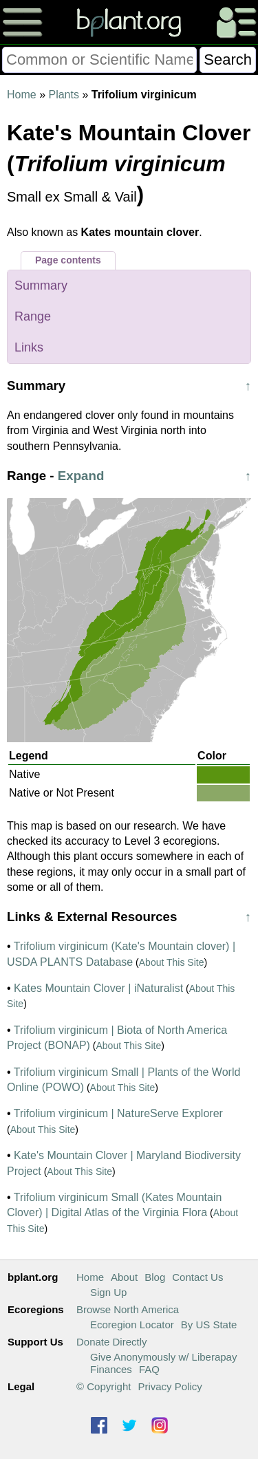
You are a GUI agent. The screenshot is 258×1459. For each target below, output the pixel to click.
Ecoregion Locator (132, 1324)
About (124, 1277)
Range (32, 316)
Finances (111, 1369)
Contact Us (197, 1277)
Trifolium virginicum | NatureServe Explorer (118, 1113)
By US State (209, 1324)
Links (28, 347)
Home (21, 94)
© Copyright (103, 1386)
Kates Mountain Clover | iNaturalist (98, 988)
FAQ (149, 1369)
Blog (154, 1277)
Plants (63, 94)
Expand (81, 475)
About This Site (171, 962)
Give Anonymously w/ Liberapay (163, 1357)
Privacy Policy (170, 1386)
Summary (40, 285)
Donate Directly (111, 1342)
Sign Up (108, 1292)
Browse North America (127, 1309)
